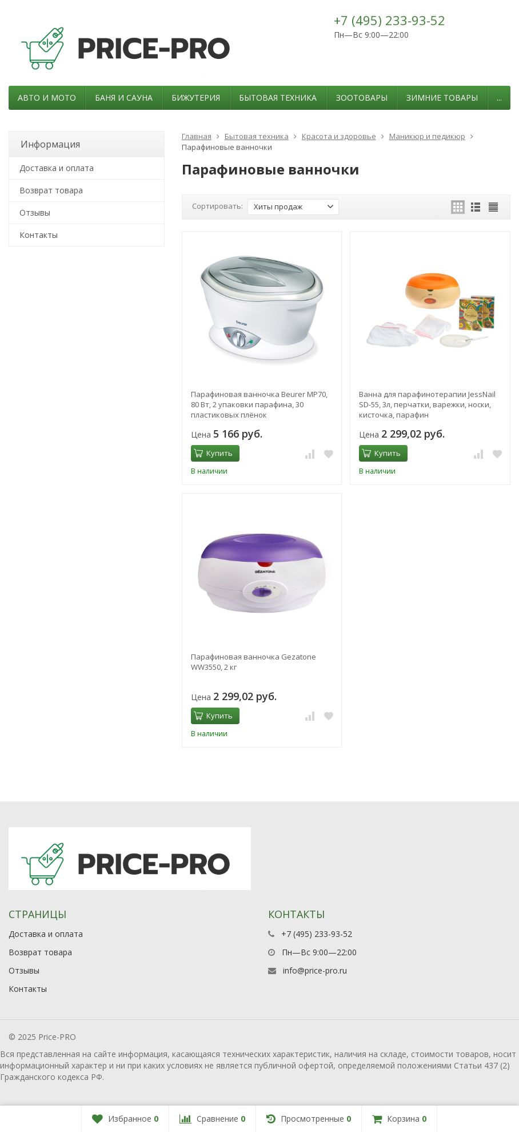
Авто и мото (47, 97)
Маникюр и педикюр (427, 136)
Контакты (38, 234)
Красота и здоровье (339, 136)
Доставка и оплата (56, 167)
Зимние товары (442, 97)
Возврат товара (51, 190)
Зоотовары (362, 97)
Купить (213, 453)
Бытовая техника (278, 97)
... (499, 97)
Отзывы (34, 212)
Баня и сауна (124, 97)
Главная (196, 136)
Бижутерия (195, 97)
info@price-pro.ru (315, 970)
